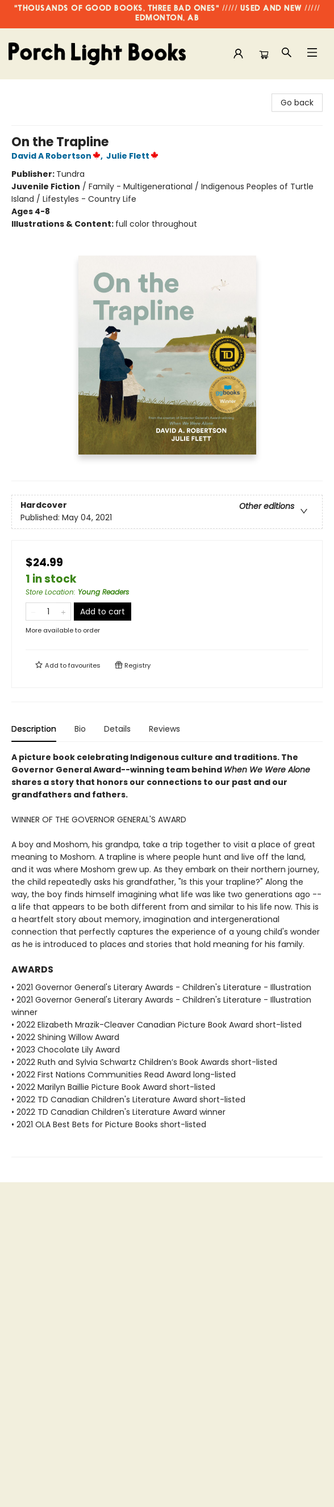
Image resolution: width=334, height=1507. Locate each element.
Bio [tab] (80, 729)
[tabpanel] (167, 954)
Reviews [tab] (164, 729)
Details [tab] (117, 729)
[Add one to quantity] (63, 611)
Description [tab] (33, 729)
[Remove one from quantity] (33, 611)
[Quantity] (48, 611)
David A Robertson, (58, 156)
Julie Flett (134, 156)
